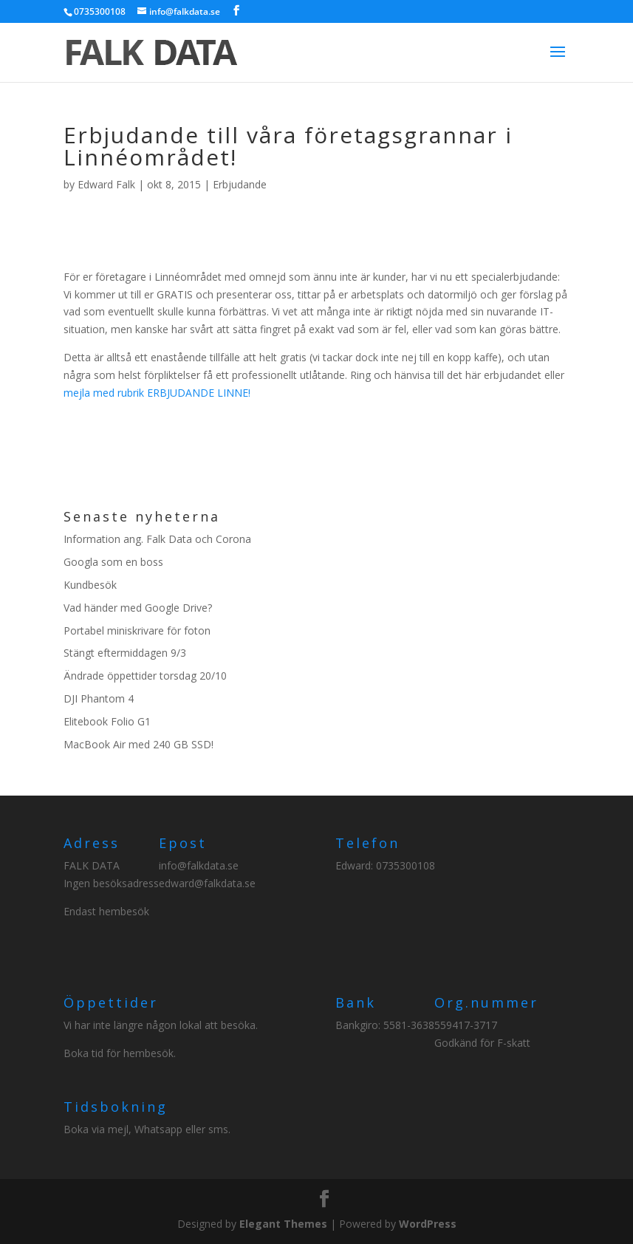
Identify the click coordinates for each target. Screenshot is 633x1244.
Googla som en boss (113, 562)
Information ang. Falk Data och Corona (157, 539)
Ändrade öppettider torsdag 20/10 (145, 676)
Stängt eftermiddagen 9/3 (125, 653)
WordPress (427, 1224)
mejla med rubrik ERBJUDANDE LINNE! (157, 393)
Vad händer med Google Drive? (138, 608)
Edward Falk (106, 184)
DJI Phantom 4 (99, 698)
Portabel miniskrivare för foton (137, 630)
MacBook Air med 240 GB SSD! (138, 744)
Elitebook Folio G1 (107, 721)
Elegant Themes (283, 1224)
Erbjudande (240, 184)
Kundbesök (90, 585)
